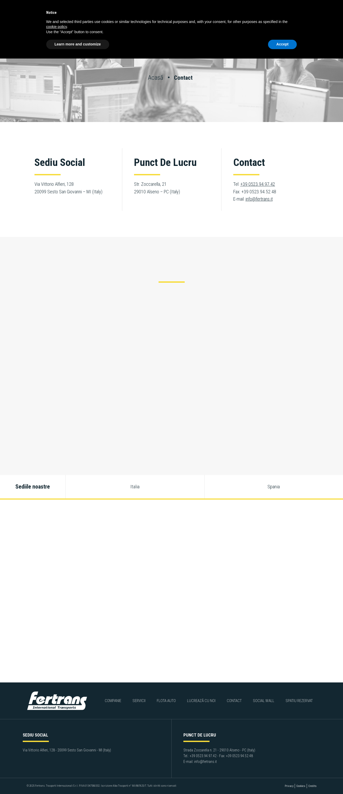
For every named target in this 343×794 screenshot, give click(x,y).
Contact (234, 700)
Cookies (300, 786)
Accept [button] (282, 44)
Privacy (288, 786)
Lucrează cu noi (201, 700)
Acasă (156, 77)
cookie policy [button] (56, 27)
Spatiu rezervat (298, 700)
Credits (312, 786)
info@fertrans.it (259, 199)
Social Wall (263, 700)
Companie (113, 700)
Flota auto (166, 700)
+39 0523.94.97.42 (257, 184)
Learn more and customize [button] (78, 44)
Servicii (139, 700)
